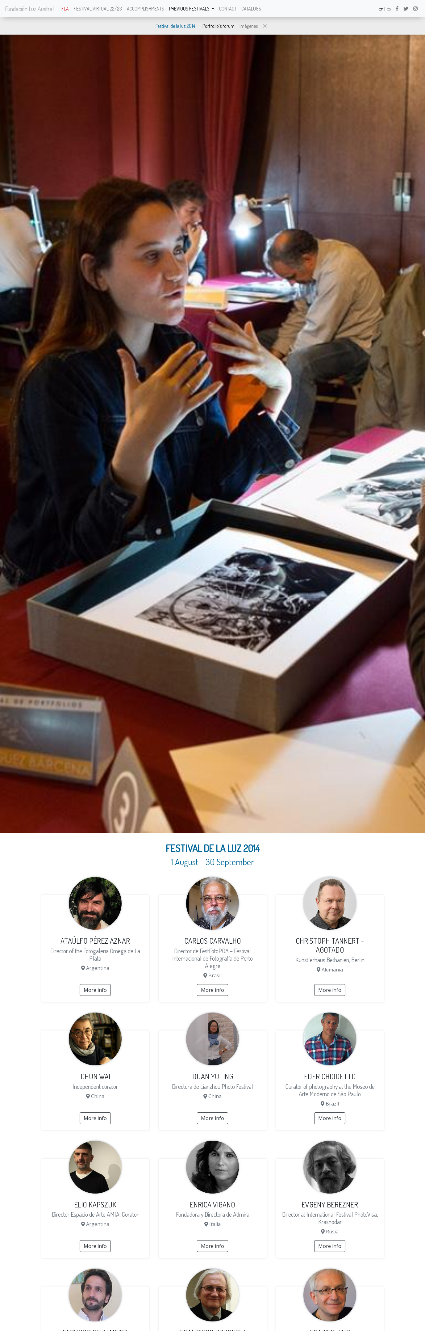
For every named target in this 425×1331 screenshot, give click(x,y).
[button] (264, 26)
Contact (227, 9)
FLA (65, 9)
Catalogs (251, 9)
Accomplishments (145, 9)
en (381, 9)
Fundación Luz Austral (29, 9)
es (389, 9)
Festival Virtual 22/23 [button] (98, 9)
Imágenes (249, 26)
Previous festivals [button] (189, 9)
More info (95, 990)
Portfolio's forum (218, 26)
